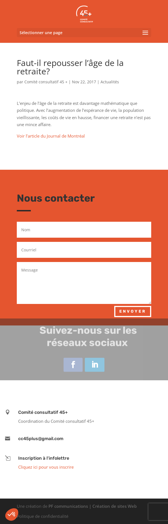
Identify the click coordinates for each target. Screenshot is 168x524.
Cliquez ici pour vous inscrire (46, 467)
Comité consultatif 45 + (45, 81)
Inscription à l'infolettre (43, 458)
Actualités (110, 81)
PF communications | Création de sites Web (92, 506)
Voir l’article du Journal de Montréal (51, 136)
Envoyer (132, 311)
